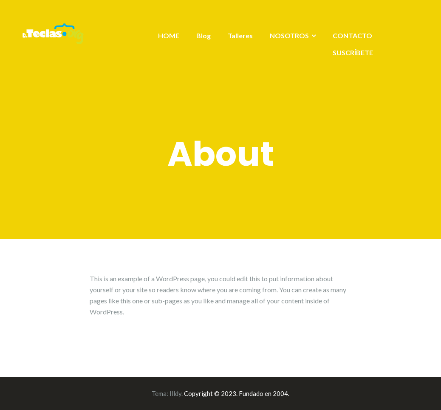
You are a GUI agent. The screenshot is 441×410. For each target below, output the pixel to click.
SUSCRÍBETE (353, 52)
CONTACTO (352, 35)
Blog (203, 35)
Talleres (240, 35)
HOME (168, 35)
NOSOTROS (289, 35)
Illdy (175, 393)
